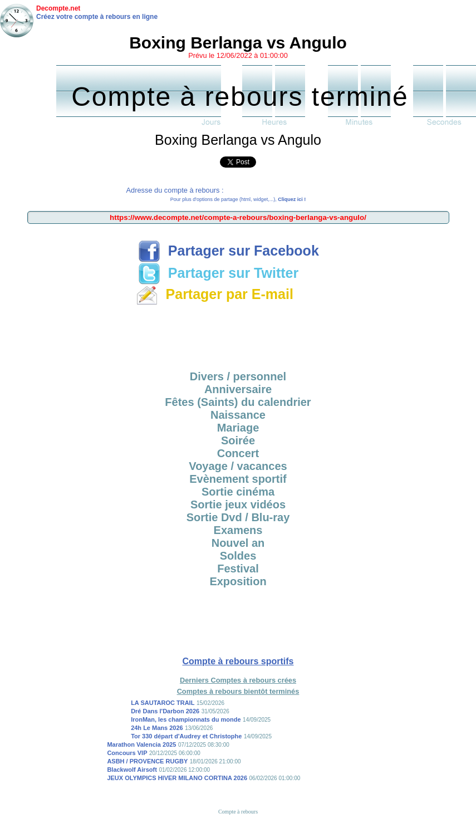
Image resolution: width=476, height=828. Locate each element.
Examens (238, 530)
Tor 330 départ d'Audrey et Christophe (186, 736)
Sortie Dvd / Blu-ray (238, 517)
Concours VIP (127, 752)
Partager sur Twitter (218, 273)
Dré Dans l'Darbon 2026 (165, 711)
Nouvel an (238, 543)
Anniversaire (238, 389)
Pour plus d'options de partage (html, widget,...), (238, 199)
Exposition (237, 581)
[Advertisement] (238, 334)
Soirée (238, 440)
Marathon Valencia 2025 (141, 744)
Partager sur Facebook (228, 250)
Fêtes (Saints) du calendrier (238, 402)
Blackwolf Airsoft (131, 769)
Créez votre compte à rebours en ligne (97, 17)
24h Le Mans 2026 (157, 727)
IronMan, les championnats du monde (186, 719)
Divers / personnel (238, 376)
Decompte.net (58, 8)
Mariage (238, 428)
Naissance (238, 415)
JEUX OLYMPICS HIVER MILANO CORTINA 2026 (177, 778)
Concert (238, 453)
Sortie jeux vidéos (238, 504)
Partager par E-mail (214, 294)
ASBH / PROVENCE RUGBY (147, 761)
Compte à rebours (238, 812)
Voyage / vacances (238, 466)
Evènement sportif (237, 479)
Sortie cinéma (238, 492)
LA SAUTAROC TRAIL (162, 702)
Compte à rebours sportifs (237, 661)
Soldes (238, 556)
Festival (237, 568)
